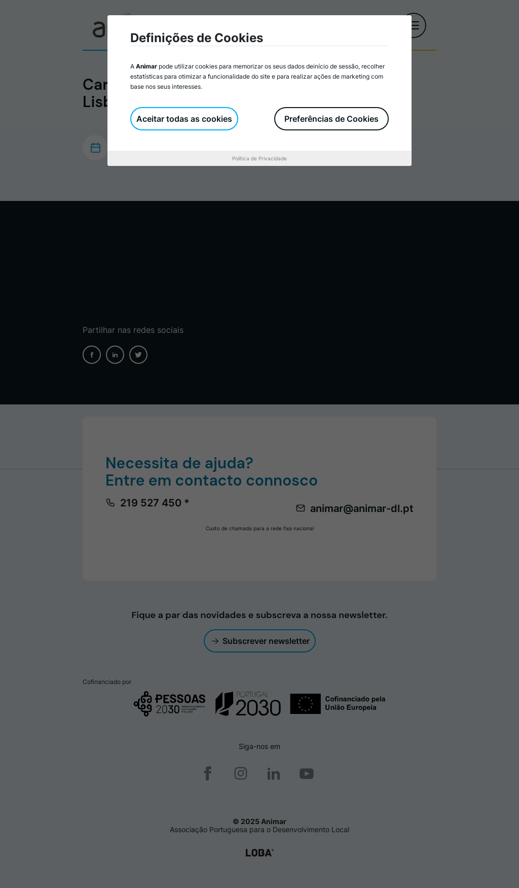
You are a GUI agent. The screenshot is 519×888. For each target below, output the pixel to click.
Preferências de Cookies (331, 119)
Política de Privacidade (259, 158)
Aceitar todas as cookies (184, 119)
